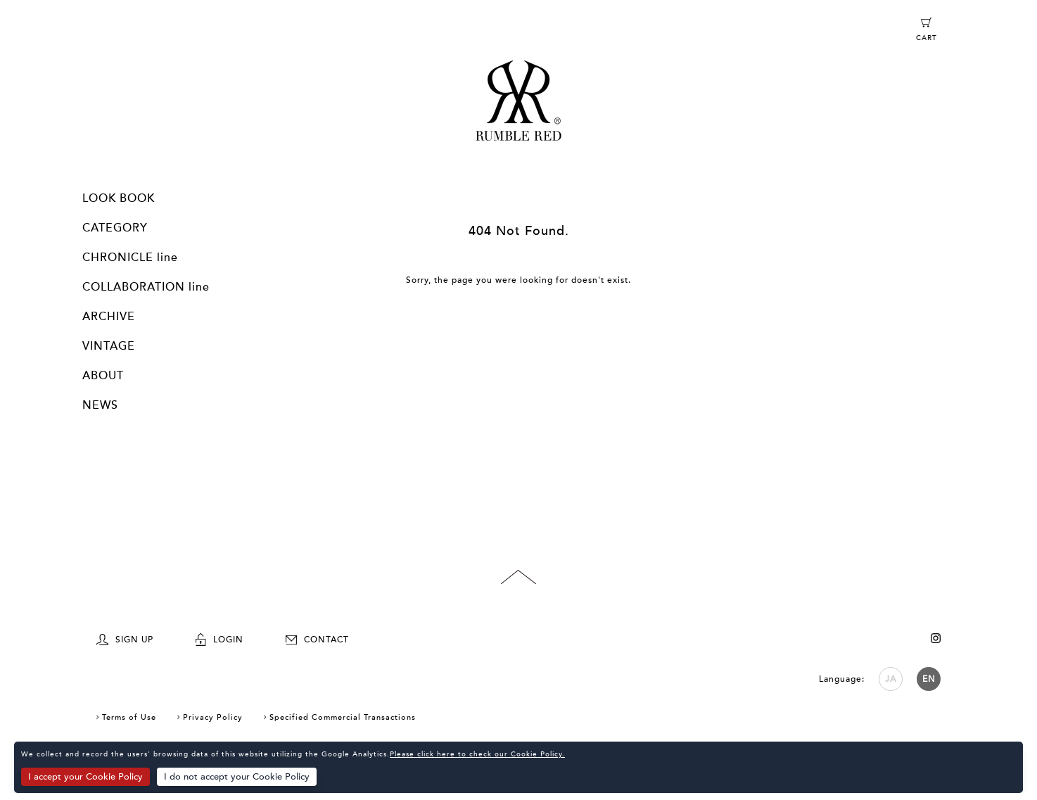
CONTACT (317, 640)
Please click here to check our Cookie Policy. (477, 754)
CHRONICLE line (130, 257)
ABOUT (103, 376)
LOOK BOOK (118, 198)
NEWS (100, 405)
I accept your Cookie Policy (85, 776)
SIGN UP (124, 639)
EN (929, 679)
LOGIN (219, 639)
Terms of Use (129, 717)
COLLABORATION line (146, 287)
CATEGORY (115, 228)
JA (890, 679)
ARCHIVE (108, 317)
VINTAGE (108, 346)
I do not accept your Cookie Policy (237, 776)
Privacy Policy (213, 717)
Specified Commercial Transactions (342, 717)
